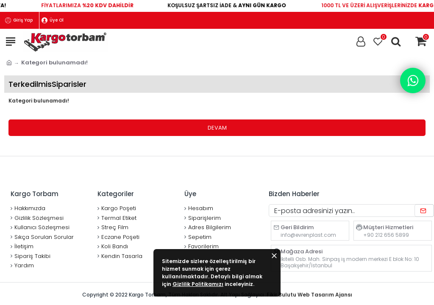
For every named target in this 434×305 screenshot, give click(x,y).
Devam (217, 128)
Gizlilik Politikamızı (197, 284)
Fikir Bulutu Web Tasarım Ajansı (309, 294)
